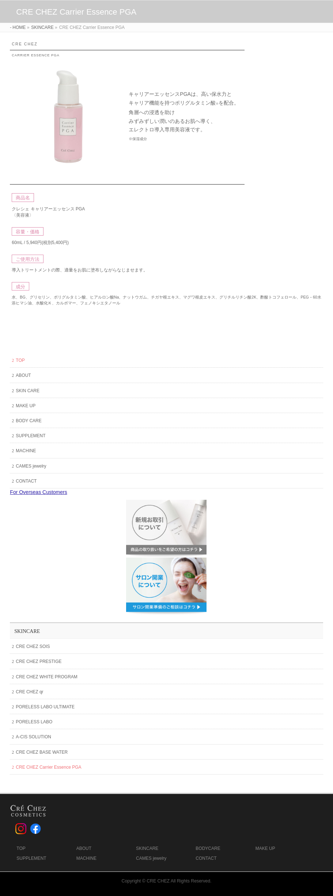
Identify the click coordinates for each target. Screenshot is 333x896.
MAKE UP (25, 405)
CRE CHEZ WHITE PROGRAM (46, 676)
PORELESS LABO (34, 721)
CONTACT (26, 481)
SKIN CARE (27, 390)
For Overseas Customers (38, 492)
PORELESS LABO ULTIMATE (45, 706)
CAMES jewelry (31, 466)
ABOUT (23, 375)
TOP (20, 360)
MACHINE (26, 450)
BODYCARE (208, 848)
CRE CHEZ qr (29, 691)
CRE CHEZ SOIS (33, 646)
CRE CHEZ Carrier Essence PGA (48, 767)
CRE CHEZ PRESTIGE (38, 661)
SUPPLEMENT (30, 435)
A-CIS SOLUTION (33, 736)
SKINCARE (27, 631)
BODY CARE (28, 420)
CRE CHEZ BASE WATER (42, 752)
